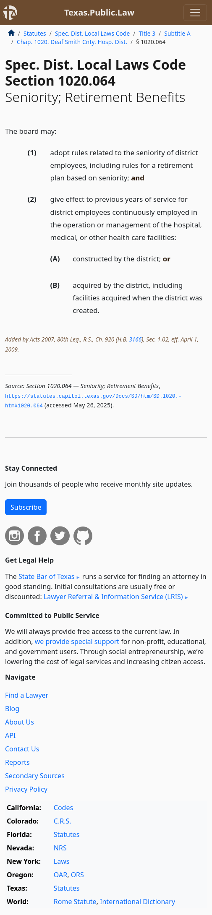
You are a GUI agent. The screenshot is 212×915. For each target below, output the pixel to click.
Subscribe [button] (25, 507)
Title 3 (147, 33)
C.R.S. (62, 821)
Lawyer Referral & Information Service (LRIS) (113, 596)
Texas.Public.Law (99, 12)
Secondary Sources (35, 775)
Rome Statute (75, 901)
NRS (60, 847)
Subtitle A (177, 33)
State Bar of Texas (46, 576)
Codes (63, 807)
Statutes (35, 33)
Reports (17, 762)
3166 (135, 339)
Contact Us (22, 748)
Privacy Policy (26, 789)
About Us (19, 722)
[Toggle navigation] (195, 12)
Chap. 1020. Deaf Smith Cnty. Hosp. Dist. (72, 42)
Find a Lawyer (26, 695)
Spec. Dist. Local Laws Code (92, 33)
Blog (12, 708)
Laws (62, 861)
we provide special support (77, 641)
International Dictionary (137, 901)
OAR (60, 874)
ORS (77, 874)
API (10, 735)
